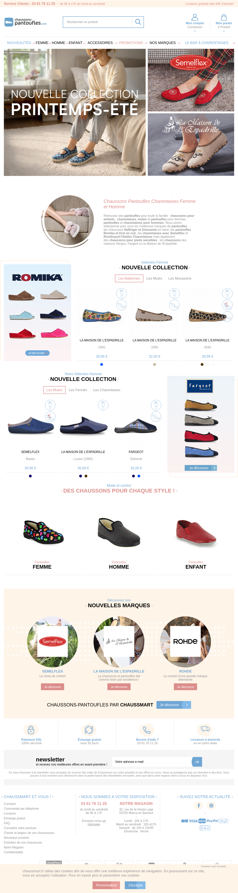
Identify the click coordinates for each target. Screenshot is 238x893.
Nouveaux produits (17, 837)
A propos (10, 803)
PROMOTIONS (132, 43)
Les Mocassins (179, 278)
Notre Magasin (14, 847)
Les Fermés (78, 390)
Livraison (10, 813)
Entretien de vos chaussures (23, 842)
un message (97, 822)
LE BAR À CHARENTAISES (209, 43)
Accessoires (102, 43)
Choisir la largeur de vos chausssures (29, 832)
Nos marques (164, 43)
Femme (43, 43)
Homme (59, 43)
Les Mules (154, 278)
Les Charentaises (106, 390)
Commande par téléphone (22, 808)
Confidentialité (13, 852)
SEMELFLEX (30, 452)
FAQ (7, 823)
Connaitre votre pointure (20, 828)
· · (102, 347)
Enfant (76, 43)
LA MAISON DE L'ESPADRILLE (102, 340)
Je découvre (52, 687)
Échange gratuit (15, 818)
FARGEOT (136, 452)
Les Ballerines (129, 278)
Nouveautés (20, 43)
